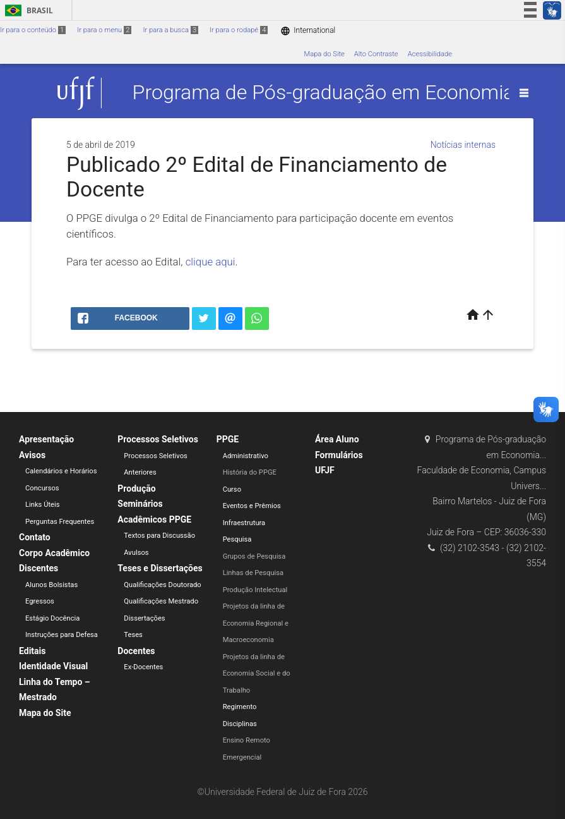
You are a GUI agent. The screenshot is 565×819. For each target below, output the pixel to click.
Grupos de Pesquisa (254, 556)
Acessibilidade (430, 54)
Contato (35, 537)
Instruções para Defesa (61, 635)
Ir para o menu (104, 30)
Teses (133, 635)
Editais (32, 651)
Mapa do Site (324, 54)
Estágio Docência (52, 618)
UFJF (325, 470)
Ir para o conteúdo (33, 30)
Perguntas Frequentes (59, 522)
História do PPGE (250, 472)
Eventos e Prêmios (252, 506)
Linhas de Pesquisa (253, 573)
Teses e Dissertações (159, 568)
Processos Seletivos (157, 439)
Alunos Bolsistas (51, 585)
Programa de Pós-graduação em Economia (323, 93)
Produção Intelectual (255, 590)
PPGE (228, 439)
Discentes (38, 568)
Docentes (136, 651)
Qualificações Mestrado (161, 601)
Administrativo (245, 456)
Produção (136, 488)
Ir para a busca (170, 30)
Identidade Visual (53, 666)
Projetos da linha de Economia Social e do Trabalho (256, 674)
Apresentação (46, 439)
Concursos (42, 488)
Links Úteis (42, 504)
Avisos (32, 455)
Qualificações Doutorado (162, 585)
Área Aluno (337, 439)
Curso (232, 489)
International (307, 30)
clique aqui (210, 261)
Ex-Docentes (143, 667)
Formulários (339, 455)
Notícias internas (463, 145)
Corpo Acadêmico (54, 553)
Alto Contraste (376, 54)
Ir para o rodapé (239, 30)
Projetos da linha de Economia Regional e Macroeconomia (255, 623)
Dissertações (144, 618)
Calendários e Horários (61, 471)
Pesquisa (237, 539)
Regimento (240, 707)
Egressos (39, 601)
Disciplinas (240, 724)
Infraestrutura (244, 523)
